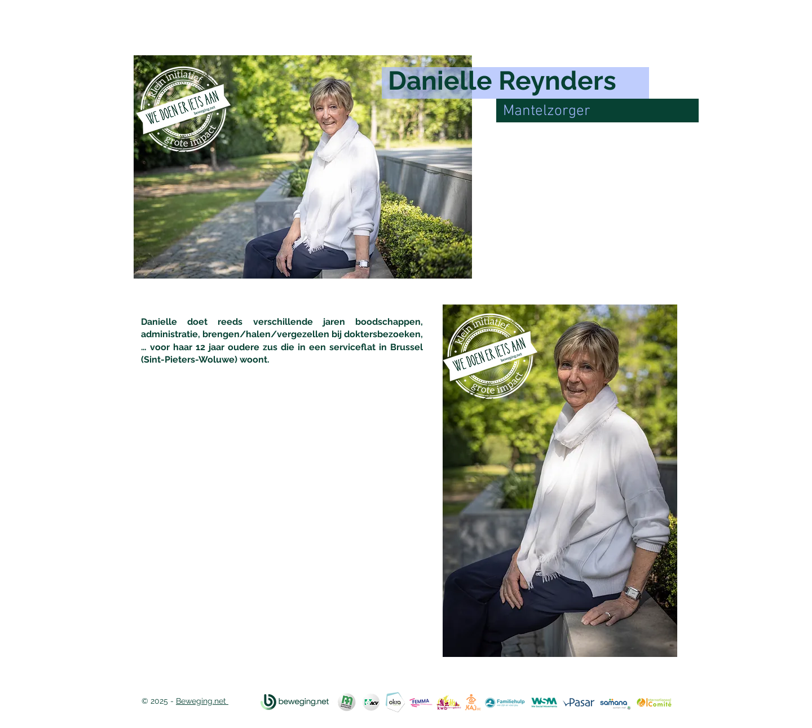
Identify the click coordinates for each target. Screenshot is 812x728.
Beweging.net (202, 700)
